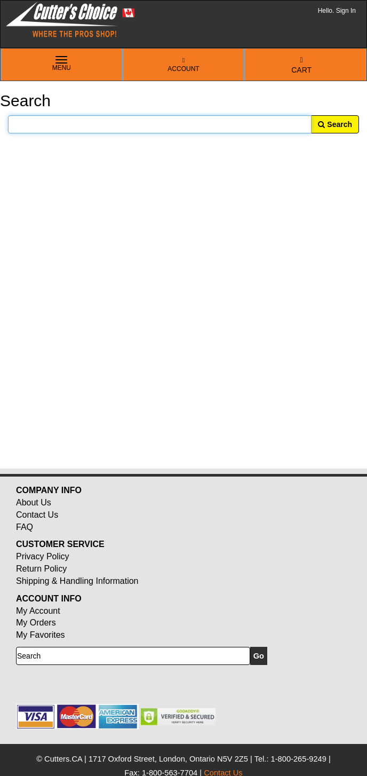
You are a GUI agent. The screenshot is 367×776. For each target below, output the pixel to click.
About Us (33, 502)
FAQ (24, 527)
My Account (38, 610)
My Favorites (40, 634)
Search (335, 124)
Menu (61, 64)
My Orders (36, 622)
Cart (301, 65)
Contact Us (37, 514)
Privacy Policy (42, 556)
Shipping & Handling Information (77, 580)
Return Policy (41, 568)
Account (183, 65)
